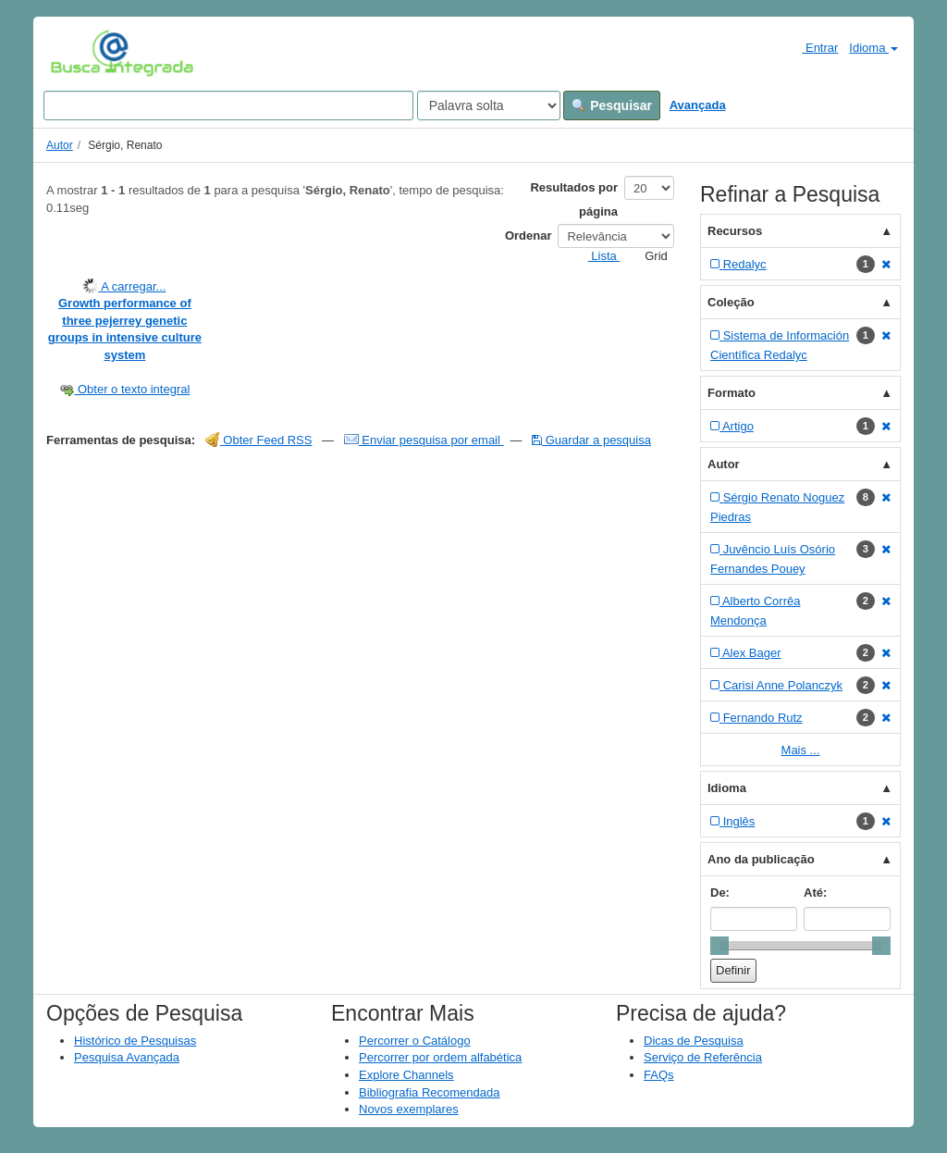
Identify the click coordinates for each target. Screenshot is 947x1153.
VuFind (79, 53)
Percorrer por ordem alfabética (440, 1057)
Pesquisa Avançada (126, 1057)
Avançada (698, 105)
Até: (815, 892)
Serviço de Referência (703, 1057)
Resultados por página (574, 199)
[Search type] (488, 105)
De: (720, 892)
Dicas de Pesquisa (694, 1041)
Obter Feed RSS (259, 440)
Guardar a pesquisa (591, 440)
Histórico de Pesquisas (135, 1041)
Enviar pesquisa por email (424, 440)
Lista (597, 256)
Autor (59, 145)
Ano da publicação (761, 859)
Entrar (812, 47)
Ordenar (528, 235)
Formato (731, 393)
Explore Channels (406, 1075)
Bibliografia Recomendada (429, 1092)
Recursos (734, 231)
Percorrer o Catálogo (415, 1041)
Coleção (731, 302)
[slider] (719, 945)
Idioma (873, 48)
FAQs (659, 1075)
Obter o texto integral (124, 389)
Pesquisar (612, 105)
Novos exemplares (409, 1109)
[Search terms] (228, 105)
